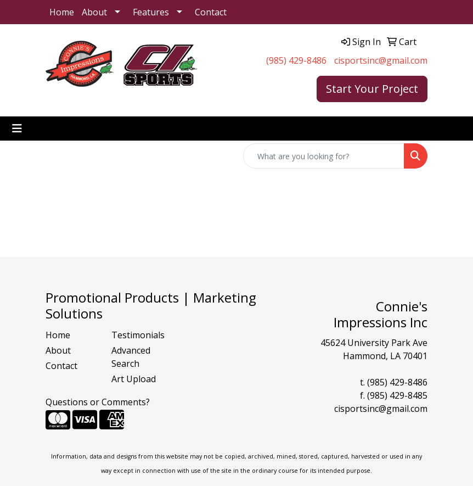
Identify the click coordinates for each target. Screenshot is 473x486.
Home (61, 12)
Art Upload (133, 379)
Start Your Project (372, 88)
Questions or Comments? (98, 402)
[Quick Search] (323, 156)
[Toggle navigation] (17, 128)
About (94, 12)
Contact (211, 12)
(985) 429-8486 (296, 60)
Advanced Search (130, 357)
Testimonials (137, 335)
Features (151, 12)
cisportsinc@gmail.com (380, 60)
